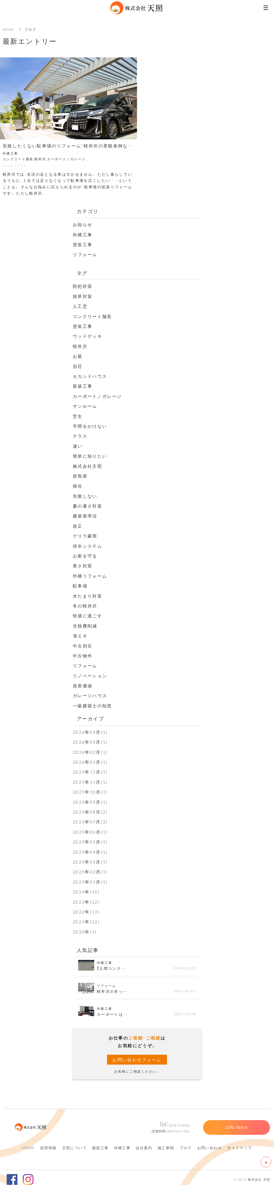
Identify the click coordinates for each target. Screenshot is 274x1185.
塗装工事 (83, 244)
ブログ (186, 1144)
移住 (78, 484)
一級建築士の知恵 (92, 703)
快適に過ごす (87, 613)
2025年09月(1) (90, 798)
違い (78, 444)
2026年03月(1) (90, 739)
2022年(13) (86, 908)
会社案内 (144, 1144)
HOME (9, 29)
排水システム (87, 544)
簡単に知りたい (90, 454)
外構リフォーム (90, 574)
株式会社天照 (87, 464)
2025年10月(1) (90, 789)
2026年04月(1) (90, 729)
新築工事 (83, 385)
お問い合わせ (209, 1144)
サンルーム (85, 405)
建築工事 (100, 1144)
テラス (80, 434)
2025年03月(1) (90, 858)
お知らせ (83, 224)
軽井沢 (80, 345)
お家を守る (85, 554)
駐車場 (80, 583)
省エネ (80, 633)
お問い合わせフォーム (137, 1056)
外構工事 (83, 234)
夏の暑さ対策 (87, 504)
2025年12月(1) (90, 769)
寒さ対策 (83, 564)
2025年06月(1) (90, 828)
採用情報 (48, 1144)
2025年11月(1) (90, 779)
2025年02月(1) (90, 868)
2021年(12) (86, 918)
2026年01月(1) (90, 759)
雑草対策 (83, 295)
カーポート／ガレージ (97, 395)
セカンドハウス (90, 375)
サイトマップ (239, 1144)
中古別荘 (83, 643)
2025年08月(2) (90, 808)
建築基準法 (85, 514)
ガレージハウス (90, 693)
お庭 (78, 355)
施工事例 (166, 1144)
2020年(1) (85, 928)
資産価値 (83, 683)
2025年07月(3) (90, 818)
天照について (74, 1144)
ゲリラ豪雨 (85, 534)
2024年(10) (86, 888)
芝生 (78, 415)
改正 (78, 524)
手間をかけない (90, 425)
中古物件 (83, 653)
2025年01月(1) (90, 878)
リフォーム (85, 254)
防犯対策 (83, 285)
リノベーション (90, 673)
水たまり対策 (87, 593)
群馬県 (80, 474)
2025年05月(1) (90, 838)
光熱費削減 (85, 623)
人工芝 (80, 306)
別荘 (78, 365)
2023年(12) (86, 898)
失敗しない (85, 494)
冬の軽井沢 (85, 603)
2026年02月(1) (90, 749)
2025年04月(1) (90, 848)
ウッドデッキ (87, 335)
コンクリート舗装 (92, 315)
